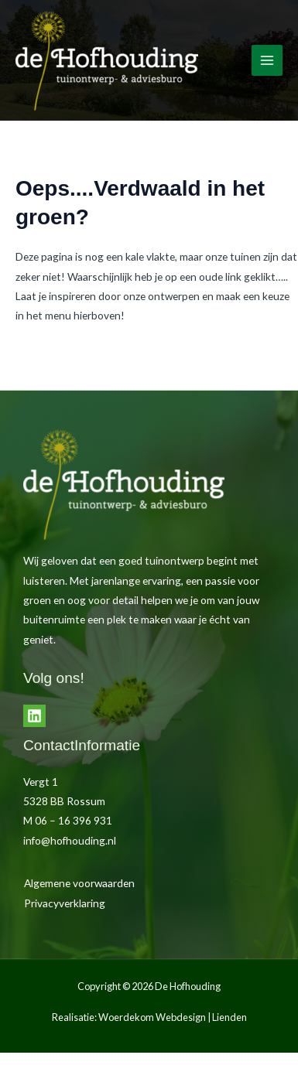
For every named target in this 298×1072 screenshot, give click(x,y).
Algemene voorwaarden (79, 882)
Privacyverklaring (64, 903)
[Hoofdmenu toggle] (267, 61)
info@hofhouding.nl (69, 840)
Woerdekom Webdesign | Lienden (172, 1017)
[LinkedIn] (34, 716)
